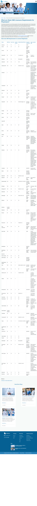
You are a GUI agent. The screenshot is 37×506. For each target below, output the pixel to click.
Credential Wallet (21, 436)
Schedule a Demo (28, 440)
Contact (14, 436)
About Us (14, 435)
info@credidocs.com (7, 435)
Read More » (4, 402)
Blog (11, 443)
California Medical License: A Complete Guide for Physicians (13, 416)
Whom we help (28, 439)
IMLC (20, 439)
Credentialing (20, 435)
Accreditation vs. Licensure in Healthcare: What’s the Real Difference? (20, 445)
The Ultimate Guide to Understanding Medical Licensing (20, 448)
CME (19, 441)
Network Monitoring (28, 436)
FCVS (20, 440)
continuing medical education (22, 35)
